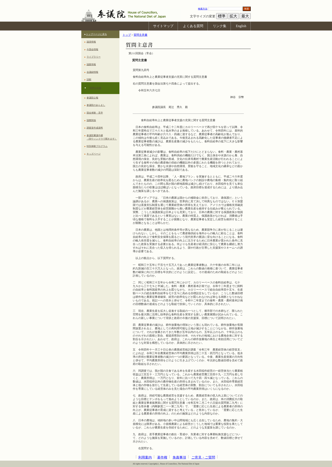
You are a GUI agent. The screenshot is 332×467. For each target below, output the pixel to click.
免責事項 (179, 457)
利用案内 (145, 457)
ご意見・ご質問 (203, 457)
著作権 (162, 457)
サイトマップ (163, 26)
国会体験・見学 (95, 112)
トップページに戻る (96, 34)
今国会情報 (92, 49)
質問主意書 (95, 88)
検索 (246, 8)
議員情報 (91, 41)
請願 (89, 79)
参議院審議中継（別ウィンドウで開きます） (102, 137)
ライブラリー (94, 56)
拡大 (233, 16)
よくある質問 (193, 26)
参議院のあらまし (96, 105)
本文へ (166, 2)
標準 (221, 16)
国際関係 (91, 120)
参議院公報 (92, 97)
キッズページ (94, 153)
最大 (245, 16)
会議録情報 (92, 72)
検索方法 (202, 8)
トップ (127, 34)
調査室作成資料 (95, 127)
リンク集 (219, 26)
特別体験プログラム (97, 146)
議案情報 (91, 64)
